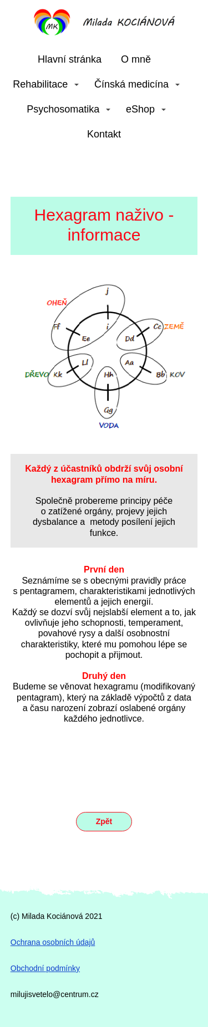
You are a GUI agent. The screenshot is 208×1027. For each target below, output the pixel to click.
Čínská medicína (131, 84)
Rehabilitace (40, 84)
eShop (140, 109)
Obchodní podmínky (45, 968)
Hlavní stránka (70, 59)
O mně (136, 59)
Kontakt (104, 134)
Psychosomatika (63, 109)
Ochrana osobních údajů (53, 942)
